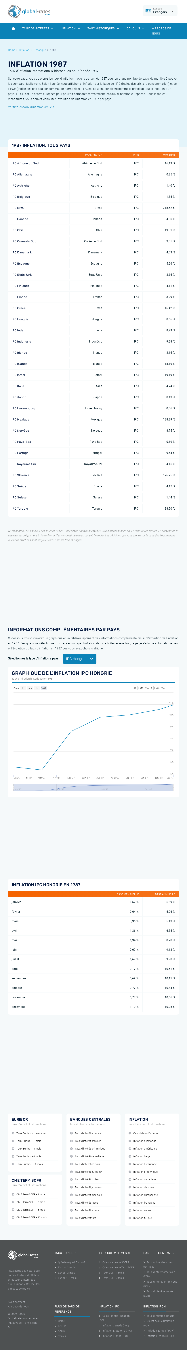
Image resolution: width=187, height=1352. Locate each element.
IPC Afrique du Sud (25, 163)
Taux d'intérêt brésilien (85, 1141)
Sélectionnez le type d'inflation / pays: (33, 658)
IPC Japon (19, 397)
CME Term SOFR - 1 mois (28, 1194)
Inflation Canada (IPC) (114, 1325)
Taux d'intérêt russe (84, 1202)
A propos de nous (18, 1306)
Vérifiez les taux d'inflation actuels (31, 107)
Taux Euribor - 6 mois (26, 1156)
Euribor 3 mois (64, 1272)
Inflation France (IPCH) (158, 1335)
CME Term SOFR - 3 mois (28, 1202)
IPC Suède (19, 486)
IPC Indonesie (21, 341)
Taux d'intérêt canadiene (87, 1156)
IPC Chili (18, 230)
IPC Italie (18, 386)
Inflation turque (140, 1218)
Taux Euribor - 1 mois (26, 1141)
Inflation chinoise (141, 1187)
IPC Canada (20, 219)
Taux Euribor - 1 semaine (28, 1133)
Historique (40, 50)
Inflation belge (139, 1156)
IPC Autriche (21, 185)
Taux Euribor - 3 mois (26, 1148)
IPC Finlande (21, 286)
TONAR (60, 1336)
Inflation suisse (140, 1210)
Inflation (70, 28)
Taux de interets (38, 28)
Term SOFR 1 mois (111, 1272)
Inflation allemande (142, 1141)
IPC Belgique (21, 196)
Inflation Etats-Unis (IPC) (115, 1330)
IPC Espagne (21, 263)
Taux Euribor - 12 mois (27, 1164)
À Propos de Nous (161, 31)
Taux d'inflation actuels (158, 1315)
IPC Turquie (20, 508)
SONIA (60, 1331)
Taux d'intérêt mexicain (86, 1195)
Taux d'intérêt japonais (86, 1187)
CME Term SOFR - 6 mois (28, 1209)
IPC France (19, 297)
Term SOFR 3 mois (111, 1277)
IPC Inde (18, 330)
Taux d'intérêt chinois (85, 1164)
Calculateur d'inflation (144, 1133)
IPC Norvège (20, 430)
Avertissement (16, 1302)
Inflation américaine (143, 1148)
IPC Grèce (19, 308)
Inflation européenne (143, 1195)
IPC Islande (20, 364)
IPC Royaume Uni (24, 464)
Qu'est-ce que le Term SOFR (116, 1267)
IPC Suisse (19, 497)
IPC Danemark (22, 252)
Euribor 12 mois (65, 1277)
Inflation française (142, 1202)
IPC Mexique (20, 419)
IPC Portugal (20, 453)
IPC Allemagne (22, 174)
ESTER (60, 1326)
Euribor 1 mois (64, 1267)
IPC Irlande (19, 352)
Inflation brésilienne (143, 1164)
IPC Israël (18, 375)
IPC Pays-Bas (21, 441)
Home (11, 50)
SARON (60, 1321)
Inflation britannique (143, 1171)
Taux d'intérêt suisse (84, 1210)
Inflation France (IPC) (113, 1335)
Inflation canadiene (142, 1179)
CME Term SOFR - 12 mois (29, 1217)
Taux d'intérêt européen (86, 1171)
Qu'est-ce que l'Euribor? (69, 1262)
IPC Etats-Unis (22, 274)
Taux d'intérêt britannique (87, 1148)
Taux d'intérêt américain (86, 1133)
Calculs (136, 28)
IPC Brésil (18, 208)
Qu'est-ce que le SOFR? (114, 1262)
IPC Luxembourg (23, 408)
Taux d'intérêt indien (84, 1179)
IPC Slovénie (20, 475)
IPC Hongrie (20, 319)
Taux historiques (103, 28)
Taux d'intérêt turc (83, 1218)
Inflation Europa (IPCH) (159, 1330)
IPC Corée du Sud (24, 241)
